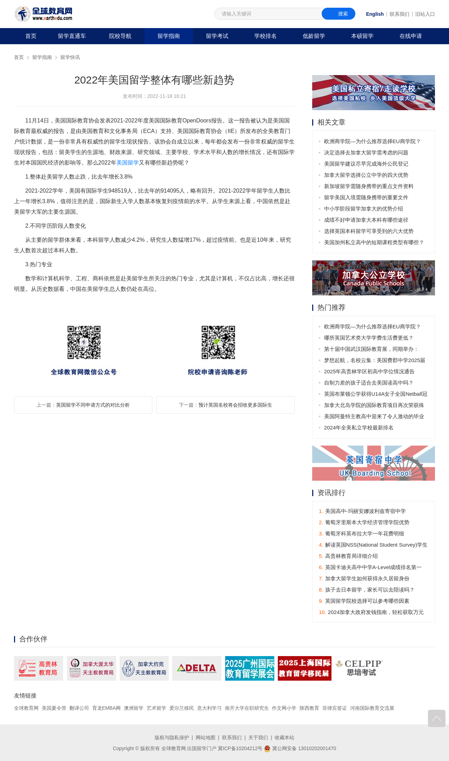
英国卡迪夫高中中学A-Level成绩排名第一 (370, 567)
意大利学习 (209, 708)
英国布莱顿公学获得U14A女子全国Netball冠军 (375, 395)
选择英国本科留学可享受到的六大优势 (369, 231)
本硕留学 (362, 36)
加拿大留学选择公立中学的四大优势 (366, 175)
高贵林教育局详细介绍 (348, 556)
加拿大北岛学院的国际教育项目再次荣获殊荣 (374, 406)
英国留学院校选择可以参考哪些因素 (364, 601)
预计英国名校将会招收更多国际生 (235, 405)
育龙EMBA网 (106, 708)
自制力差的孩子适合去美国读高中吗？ (369, 383)
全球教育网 (26, 708)
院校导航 (120, 36)
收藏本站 (284, 737)
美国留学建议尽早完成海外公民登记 (366, 164)
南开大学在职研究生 (247, 708)
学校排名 (265, 36)
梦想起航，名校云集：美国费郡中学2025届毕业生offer (374, 361)
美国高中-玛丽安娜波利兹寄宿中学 (362, 511)
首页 (30, 36)
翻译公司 (79, 708)
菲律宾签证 (334, 708)
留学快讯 (70, 57)
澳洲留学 (133, 708)
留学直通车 (72, 36)
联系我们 (399, 14)
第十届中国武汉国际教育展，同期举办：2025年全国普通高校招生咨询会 (371, 350)
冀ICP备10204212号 (240, 748)
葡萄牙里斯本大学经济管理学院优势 (364, 522)
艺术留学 (156, 708)
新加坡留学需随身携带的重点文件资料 (369, 186)
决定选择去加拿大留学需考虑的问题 (366, 152)
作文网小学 (284, 708)
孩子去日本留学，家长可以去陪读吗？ (367, 590)
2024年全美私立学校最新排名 (359, 427)
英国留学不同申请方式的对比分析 (93, 405)
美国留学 (127, 163)
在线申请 (411, 36)
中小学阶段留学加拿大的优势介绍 (363, 209)
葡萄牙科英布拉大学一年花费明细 (361, 533)
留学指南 (169, 36)
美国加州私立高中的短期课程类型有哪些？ (374, 242)
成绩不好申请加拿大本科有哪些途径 (366, 220)
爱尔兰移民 (181, 708)
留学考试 (217, 36)
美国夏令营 (54, 708)
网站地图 (205, 737)
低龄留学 (314, 36)
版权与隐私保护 (172, 737)
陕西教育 (310, 708)
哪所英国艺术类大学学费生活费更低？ (369, 338)
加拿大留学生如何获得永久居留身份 (364, 578)
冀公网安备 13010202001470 (300, 748)
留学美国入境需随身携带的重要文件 (366, 197)
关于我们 (258, 737)
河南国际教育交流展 (372, 708)
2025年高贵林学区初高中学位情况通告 (369, 371)
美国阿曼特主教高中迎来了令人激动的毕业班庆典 (374, 417)
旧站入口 (425, 14)
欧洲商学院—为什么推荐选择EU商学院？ (372, 141)
